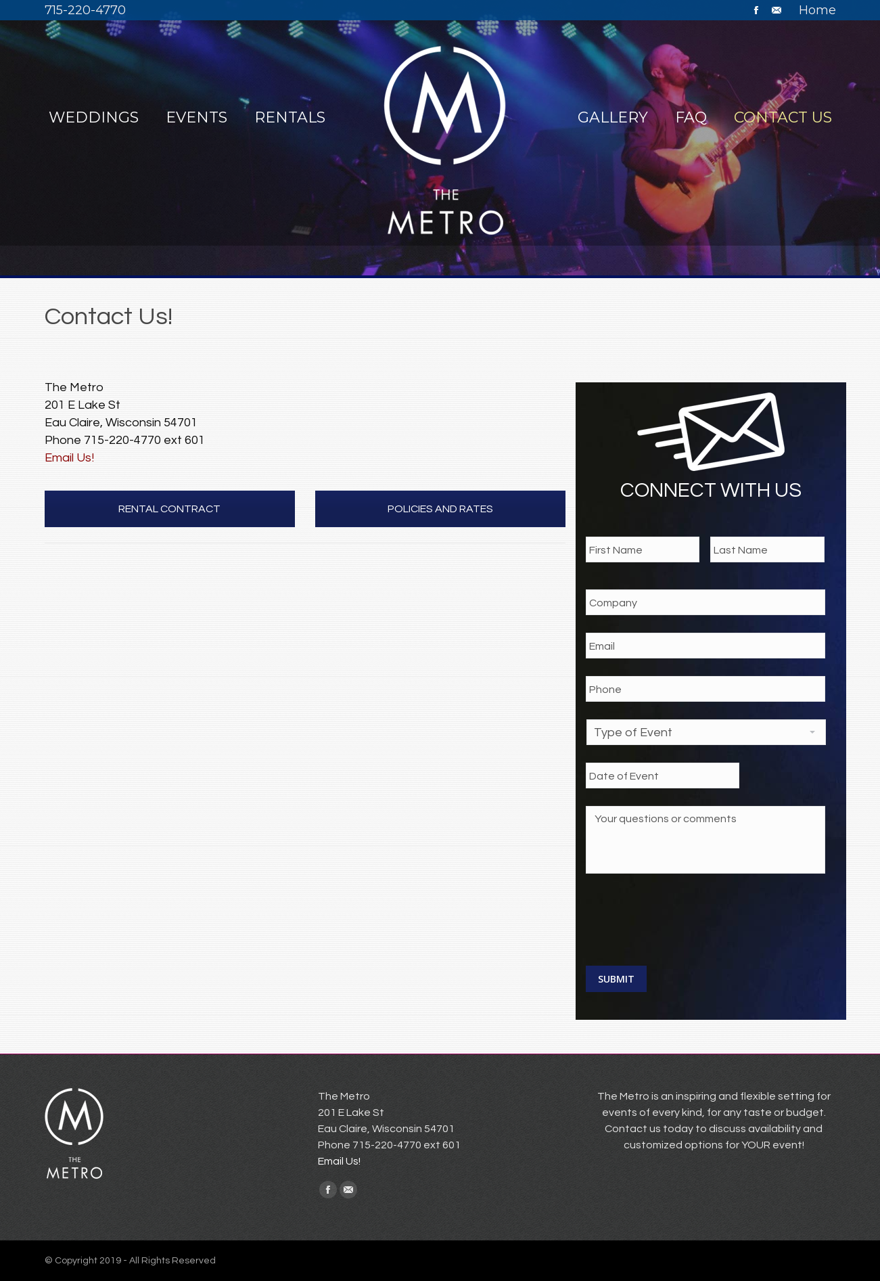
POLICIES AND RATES (440, 508)
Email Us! (69, 457)
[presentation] (688, 917)
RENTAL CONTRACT (169, 508)
